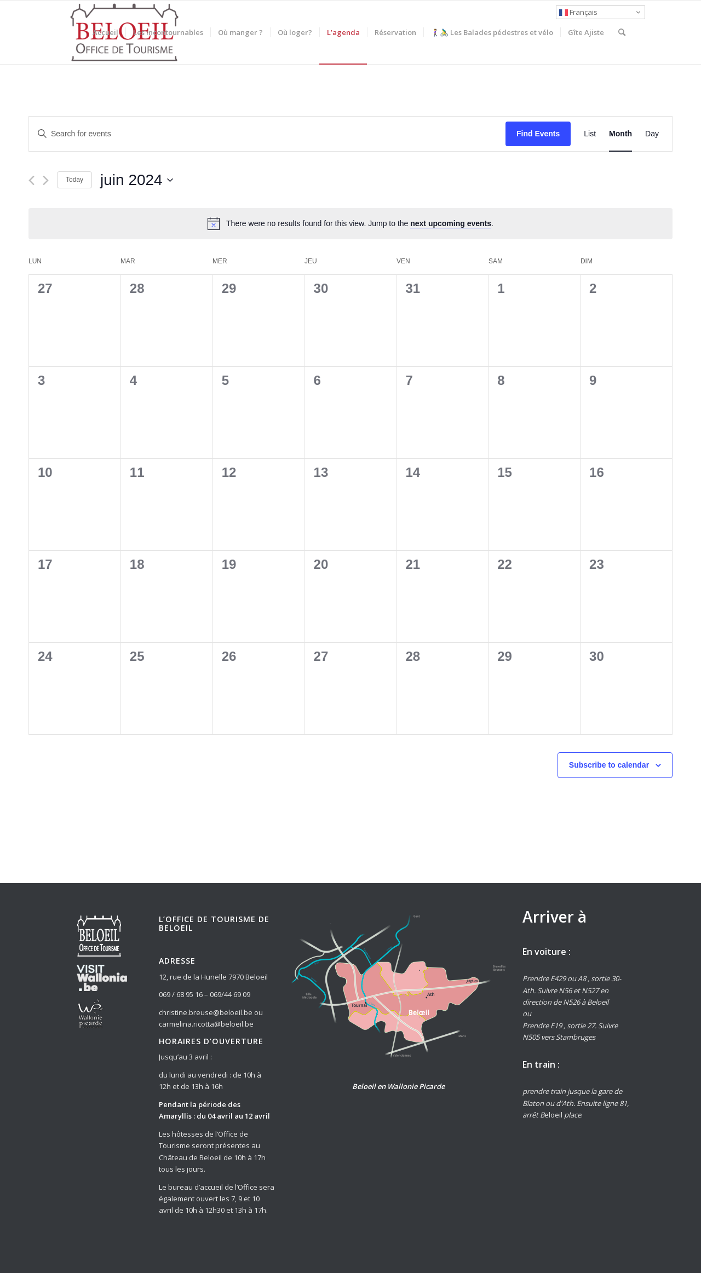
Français (578, 12)
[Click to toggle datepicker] (136, 180)
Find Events (538, 133)
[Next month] (46, 180)
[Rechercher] (622, 32)
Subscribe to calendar (609, 765)
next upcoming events (450, 223)
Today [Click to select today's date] (74, 179)
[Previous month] (31, 180)
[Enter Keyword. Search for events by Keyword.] (267, 134)
